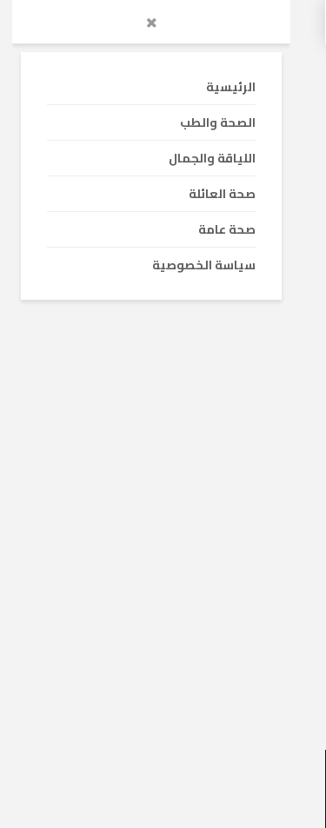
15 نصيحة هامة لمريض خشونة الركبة (182, 622)
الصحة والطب (248, 482)
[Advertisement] (163, 274)
